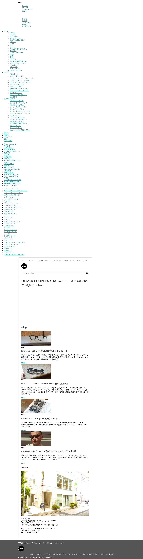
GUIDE (24, 21)
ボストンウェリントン (12, 195)
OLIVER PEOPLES (16, 52)
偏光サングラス (15, 126)
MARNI (6, 165)
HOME (31, 554)
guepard (7, 158)
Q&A (24, 24)
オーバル (7, 234)
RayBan (12, 58)
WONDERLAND (15, 68)
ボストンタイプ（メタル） (13, 193)
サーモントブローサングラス (20, 111)
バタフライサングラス (17, 117)
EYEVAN (13, 42)
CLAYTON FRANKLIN (17, 40)
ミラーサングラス (16, 128)
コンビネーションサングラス (20, 113)
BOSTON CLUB (15, 38)
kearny (6, 162)
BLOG (24, 19)
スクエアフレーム (16, 93)
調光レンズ (8, 248)
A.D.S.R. (13, 35)
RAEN (12, 56)
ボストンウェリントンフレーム (21, 82)
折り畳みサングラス (17, 121)
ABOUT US (26, 22)
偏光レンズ (8, 250)
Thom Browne (14, 65)
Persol (12, 54)
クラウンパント (9, 197)
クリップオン (9, 240)
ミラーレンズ (9, 252)
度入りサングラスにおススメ (20, 130)
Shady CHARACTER (11, 181)
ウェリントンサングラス (18, 103)
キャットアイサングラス (18, 107)
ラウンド (7, 201)
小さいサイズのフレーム (18, 95)
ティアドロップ (15, 115)
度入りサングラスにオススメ (14, 255)
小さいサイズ (9, 211)
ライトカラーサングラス (18, 124)
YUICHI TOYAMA (16, 70)
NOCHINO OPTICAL (11, 174)
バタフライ (8, 238)
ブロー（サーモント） (12, 203)
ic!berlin (12, 47)
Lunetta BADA (9, 164)
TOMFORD (14, 67)
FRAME (25, 7)
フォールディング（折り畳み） (15, 242)
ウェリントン (9, 217)
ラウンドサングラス (17, 109)
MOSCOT (13, 51)
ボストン (7, 219)
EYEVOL (13, 43)
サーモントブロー (10, 230)
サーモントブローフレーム (19, 88)
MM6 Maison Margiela (12, 169)
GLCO (12, 45)
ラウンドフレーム (16, 86)
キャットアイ (9, 225)
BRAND (25, 6)
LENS (24, 11)
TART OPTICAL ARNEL (18, 63)
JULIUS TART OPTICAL (18, 49)
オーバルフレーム (10, 209)
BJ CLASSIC (14, 36)
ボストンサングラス (17, 105)
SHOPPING (26, 26)
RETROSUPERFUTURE (18, 61)
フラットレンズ (9, 246)
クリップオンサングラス (18, 119)
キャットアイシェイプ (12, 199)
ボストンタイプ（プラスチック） (16, 191)
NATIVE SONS (9, 173)
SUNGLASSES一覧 (16, 101)
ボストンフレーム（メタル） (20, 80)
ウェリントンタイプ (17, 76)
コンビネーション (10, 205)
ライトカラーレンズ (11, 244)
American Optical (10, 144)
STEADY (13, 60)
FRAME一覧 (14, 74)
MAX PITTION (9, 167)
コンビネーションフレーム (19, 91)
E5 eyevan (8, 157)
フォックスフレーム (17, 84)
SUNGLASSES (27, 9)
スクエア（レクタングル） (13, 207)
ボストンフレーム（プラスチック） (22, 78)
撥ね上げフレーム (16, 97)
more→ (24, 363)
